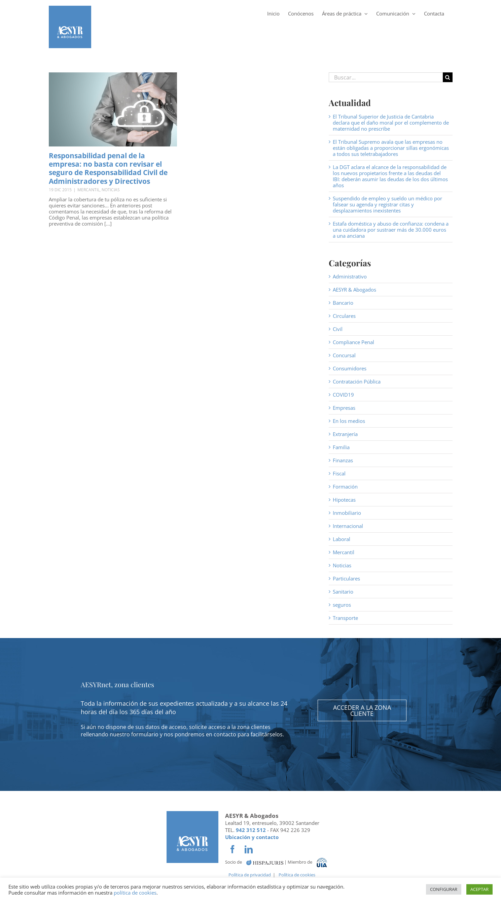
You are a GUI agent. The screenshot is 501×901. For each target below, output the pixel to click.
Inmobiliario (347, 513)
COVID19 (343, 395)
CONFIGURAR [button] (443, 889)
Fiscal (339, 473)
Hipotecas (344, 500)
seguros (342, 605)
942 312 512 (251, 830)
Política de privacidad (249, 875)
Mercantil (88, 190)
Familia (341, 447)
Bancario (343, 303)
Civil (338, 329)
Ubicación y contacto (252, 837)
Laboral (341, 539)
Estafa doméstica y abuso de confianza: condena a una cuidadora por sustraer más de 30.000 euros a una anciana (391, 229)
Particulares (346, 578)
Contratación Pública (357, 381)
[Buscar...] (386, 77)
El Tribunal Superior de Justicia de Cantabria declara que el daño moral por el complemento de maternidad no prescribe (391, 122)
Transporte (345, 618)
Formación (345, 486)
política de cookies (135, 892)
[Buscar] (448, 77)
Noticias (111, 190)
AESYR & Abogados (354, 290)
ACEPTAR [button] (479, 889)
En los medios (349, 421)
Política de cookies (297, 875)
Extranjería (345, 434)
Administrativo (350, 276)
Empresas (344, 408)
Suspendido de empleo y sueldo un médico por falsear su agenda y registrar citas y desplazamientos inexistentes (387, 204)
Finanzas (343, 460)
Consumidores (349, 368)
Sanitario (343, 592)
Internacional (348, 526)
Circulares (344, 316)
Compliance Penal (353, 342)
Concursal (344, 355)
